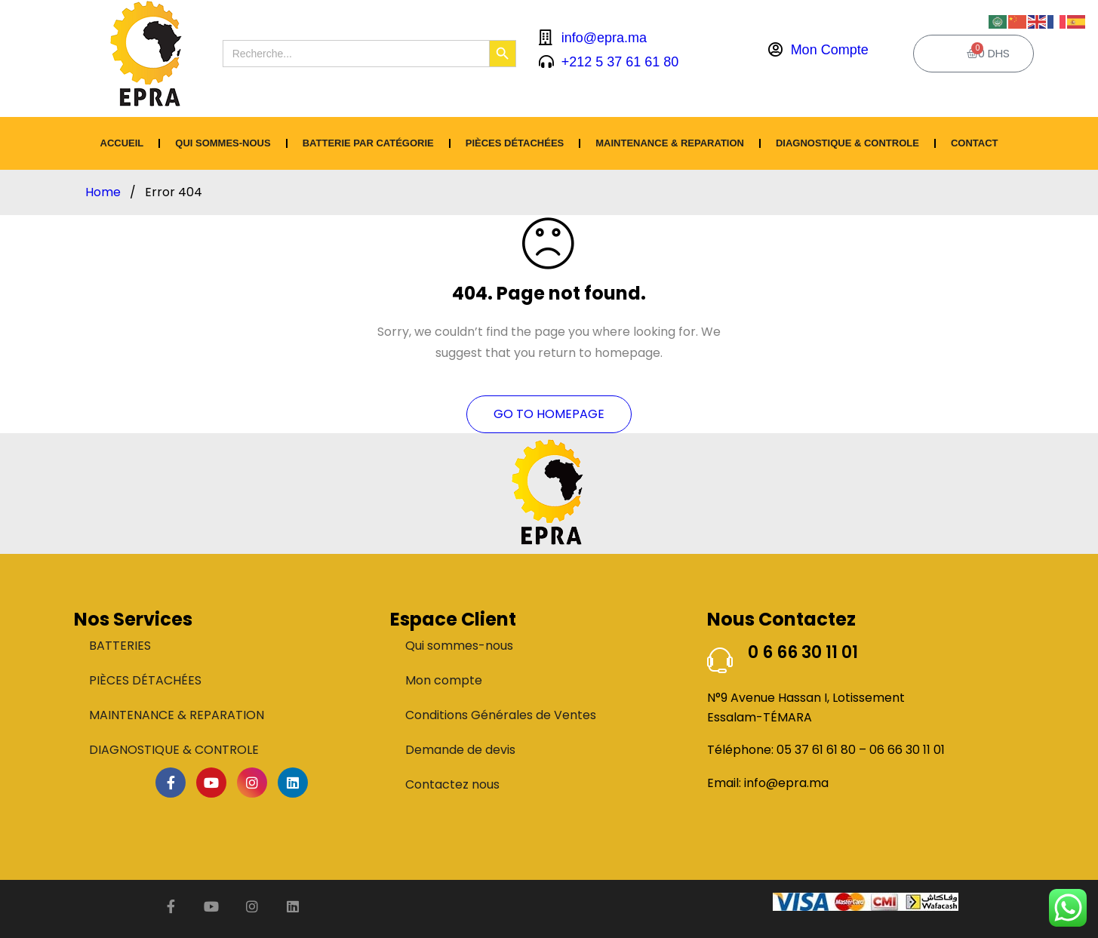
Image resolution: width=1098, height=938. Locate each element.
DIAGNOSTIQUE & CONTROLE (847, 143)
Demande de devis (460, 749)
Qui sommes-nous (222, 143)
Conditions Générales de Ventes (500, 715)
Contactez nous (452, 784)
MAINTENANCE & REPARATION (669, 143)
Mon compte (443, 680)
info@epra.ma (786, 783)
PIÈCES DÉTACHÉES (515, 143)
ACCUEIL (122, 143)
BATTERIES (120, 645)
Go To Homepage (549, 414)
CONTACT (974, 143)
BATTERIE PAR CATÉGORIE (368, 143)
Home (103, 192)
